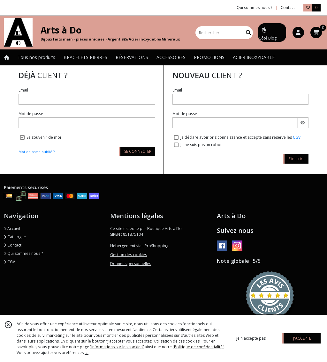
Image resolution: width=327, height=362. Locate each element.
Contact (288, 7)
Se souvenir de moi (44, 137)
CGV (296, 137)
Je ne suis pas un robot (201, 144)
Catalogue (15, 237)
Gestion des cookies (128, 254)
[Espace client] (298, 33)
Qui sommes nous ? (23, 253)
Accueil (12, 228)
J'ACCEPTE (302, 338)
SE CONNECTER (137, 151)
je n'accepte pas (251, 338)
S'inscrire (296, 158)
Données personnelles (130, 263)
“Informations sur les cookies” (117, 347)
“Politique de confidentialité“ (198, 347)
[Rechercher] (248, 32)
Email (23, 90)
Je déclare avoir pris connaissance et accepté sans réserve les (240, 137)
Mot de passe (31, 113)
